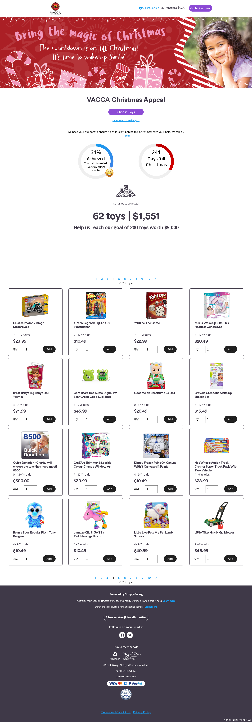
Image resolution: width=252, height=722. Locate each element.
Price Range (152, 260)
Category (97, 260)
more (126, 135)
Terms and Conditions (115, 712)
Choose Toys (126, 112)
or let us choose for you (126, 120)
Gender (117, 260)
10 (148, 279)
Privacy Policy (142, 712)
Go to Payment (200, 8)
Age (133, 260)
